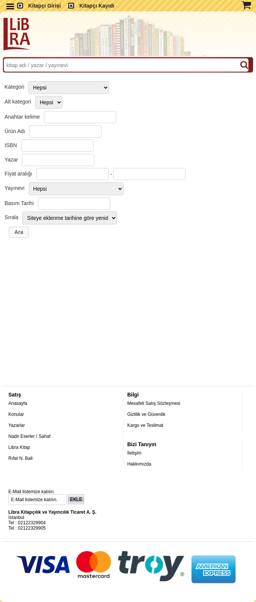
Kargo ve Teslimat (145, 425)
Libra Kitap (19, 447)
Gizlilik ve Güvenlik (146, 414)
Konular (16, 414)
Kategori (14, 87)
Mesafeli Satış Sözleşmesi (153, 403)
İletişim (134, 453)
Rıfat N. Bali (20, 458)
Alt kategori (18, 102)
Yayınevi (15, 188)
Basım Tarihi (19, 203)
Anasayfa (17, 403)
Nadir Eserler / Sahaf (29, 436)
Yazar (11, 160)
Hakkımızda (139, 464)
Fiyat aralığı (18, 174)
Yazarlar (16, 425)
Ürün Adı (15, 131)
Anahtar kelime (22, 117)
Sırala (12, 217)
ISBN (11, 145)
